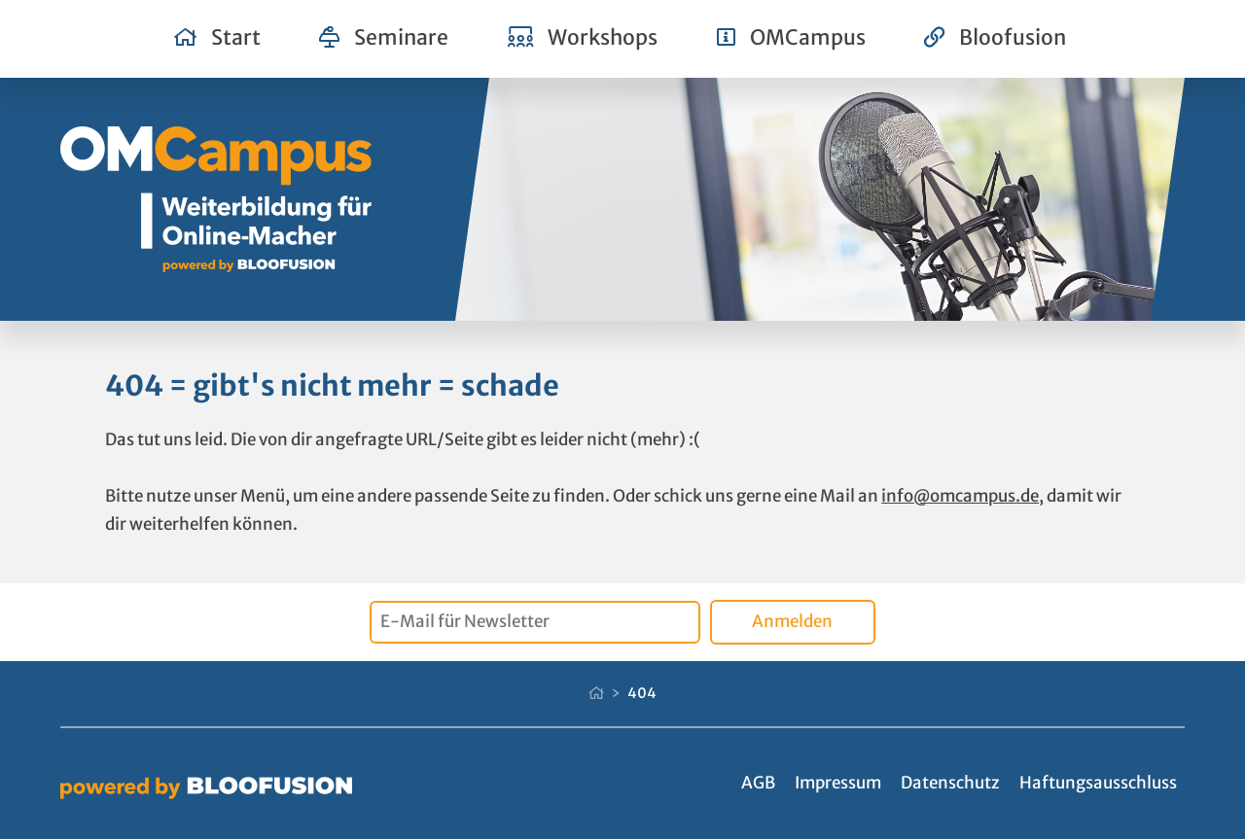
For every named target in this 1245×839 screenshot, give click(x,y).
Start (217, 37)
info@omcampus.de (960, 496)
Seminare (383, 37)
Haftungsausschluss (1098, 782)
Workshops (583, 37)
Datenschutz (950, 782)
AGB (758, 782)
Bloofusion (995, 37)
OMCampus (791, 37)
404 (642, 693)
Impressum (838, 782)
